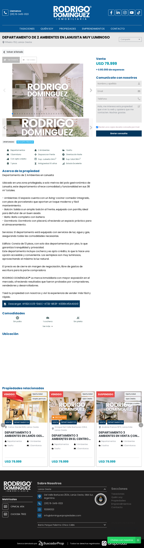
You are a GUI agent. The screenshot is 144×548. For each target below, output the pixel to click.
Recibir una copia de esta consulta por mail (117, 127)
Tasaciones (27, 28)
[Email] (119, 91)
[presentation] (3, 425)
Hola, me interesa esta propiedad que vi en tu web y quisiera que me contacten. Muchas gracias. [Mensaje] (119, 113)
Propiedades (67, 28)
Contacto (118, 28)
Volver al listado (13, 51)
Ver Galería (11, 59)
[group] (47, 90)
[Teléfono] (119, 99)
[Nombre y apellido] (119, 84)
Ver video (29, 59)
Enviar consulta (119, 133)
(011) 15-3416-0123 (19, 14)
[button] (91, 90)
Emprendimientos (93, 28)
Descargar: (41, 304)
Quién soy (47, 28)
